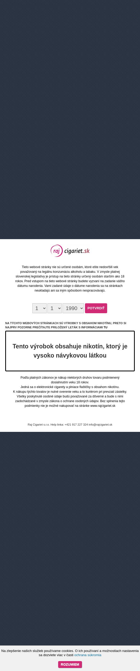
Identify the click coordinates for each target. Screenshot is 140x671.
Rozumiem (70, 664)
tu (105, 327)
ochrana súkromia (87, 655)
